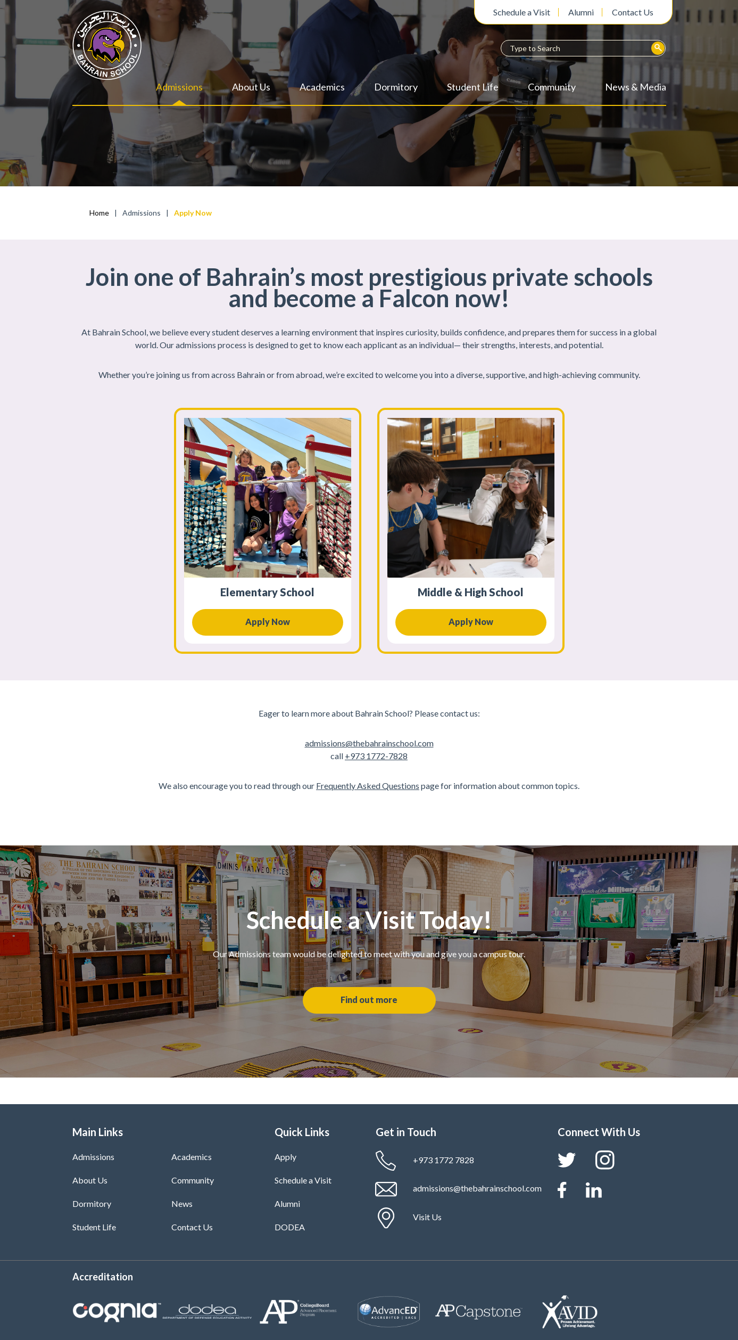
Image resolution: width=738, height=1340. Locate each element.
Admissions (179, 87)
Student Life (473, 87)
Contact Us (632, 12)
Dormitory (396, 87)
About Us (251, 87)
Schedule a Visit (521, 12)
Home (99, 212)
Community (552, 87)
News (182, 1203)
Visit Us (409, 1218)
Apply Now (267, 621)
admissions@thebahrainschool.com (369, 743)
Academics (322, 87)
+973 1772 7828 (425, 1160)
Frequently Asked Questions (367, 785)
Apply (285, 1157)
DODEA (290, 1227)
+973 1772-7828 (376, 756)
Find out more (369, 999)
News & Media (635, 87)
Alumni (581, 12)
